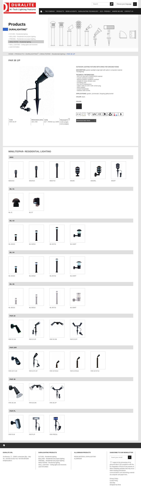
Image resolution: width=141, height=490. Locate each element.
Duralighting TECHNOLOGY (88, 11)
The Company (50, 11)
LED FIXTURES (43, 467)
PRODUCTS (19, 54)
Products (60, 11)
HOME (10, 54)
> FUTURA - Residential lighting (18, 34)
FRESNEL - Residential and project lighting (51, 460)
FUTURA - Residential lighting (47, 456)
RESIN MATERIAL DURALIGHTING (85, 456)
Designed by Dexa (115, 485)
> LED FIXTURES (13, 47)
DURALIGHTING (32, 54)
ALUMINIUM (78, 458)
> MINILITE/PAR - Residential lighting (19, 42)
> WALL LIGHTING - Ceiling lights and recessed (22, 44)
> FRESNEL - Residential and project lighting (21, 39)
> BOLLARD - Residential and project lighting (22, 36)
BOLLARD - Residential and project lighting (51, 458)
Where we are (117, 11)
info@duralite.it (7, 460)
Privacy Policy (114, 478)
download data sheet (86, 120)
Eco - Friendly (105, 11)
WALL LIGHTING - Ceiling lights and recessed (52, 464)
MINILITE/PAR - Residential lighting (53, 54)
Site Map (112, 482)
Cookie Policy (114, 480)
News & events (71, 11)
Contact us (129, 11)
